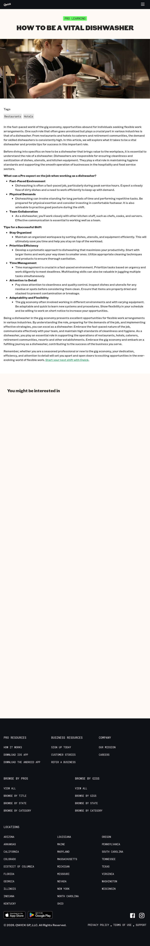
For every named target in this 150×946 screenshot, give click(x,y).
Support (141, 925)
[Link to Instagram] (141, 915)
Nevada (61, 881)
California (11, 851)
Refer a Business (63, 762)
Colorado (10, 859)
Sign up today (61, 747)
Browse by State (15, 803)
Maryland (63, 851)
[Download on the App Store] (14, 915)
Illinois (10, 888)
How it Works (13, 747)
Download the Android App (22, 762)
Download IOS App (16, 754)
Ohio (60, 903)
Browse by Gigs (85, 795)
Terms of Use (122, 925)
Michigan (63, 866)
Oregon (106, 837)
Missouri (63, 874)
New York (63, 888)
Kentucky (10, 903)
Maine (61, 844)
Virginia (108, 874)
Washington (109, 881)
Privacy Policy (98, 925)
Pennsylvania (111, 844)
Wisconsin (109, 888)
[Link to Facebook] (132, 915)
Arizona (9, 837)
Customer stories (63, 754)
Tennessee (109, 859)
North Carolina (68, 896)
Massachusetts (67, 859)
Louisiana (64, 837)
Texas (105, 866)
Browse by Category (17, 810)
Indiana (9, 896)
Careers (104, 754)
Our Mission (107, 747)
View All (10, 788)
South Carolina (112, 851)
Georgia (9, 881)
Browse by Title (15, 795)
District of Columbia (19, 866)
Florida (9, 874)
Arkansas (10, 844)
